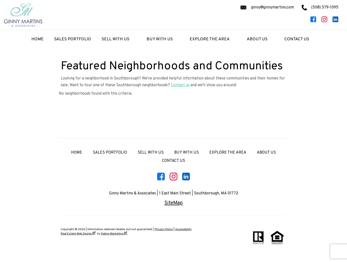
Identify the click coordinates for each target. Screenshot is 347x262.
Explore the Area (227, 152)
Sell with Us (151, 152)
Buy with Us (186, 152)
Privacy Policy (164, 229)
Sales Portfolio (72, 39)
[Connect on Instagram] (324, 21)
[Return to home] (23, 15)
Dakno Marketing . (114, 234)
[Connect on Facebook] (313, 21)
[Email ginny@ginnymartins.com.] (266, 7)
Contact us (180, 85)
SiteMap (173, 203)
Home (37, 39)
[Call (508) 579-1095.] (316, 7)
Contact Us (173, 160)
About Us (266, 152)
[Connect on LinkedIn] (335, 21)
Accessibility (183, 229)
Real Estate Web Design (78, 234)
